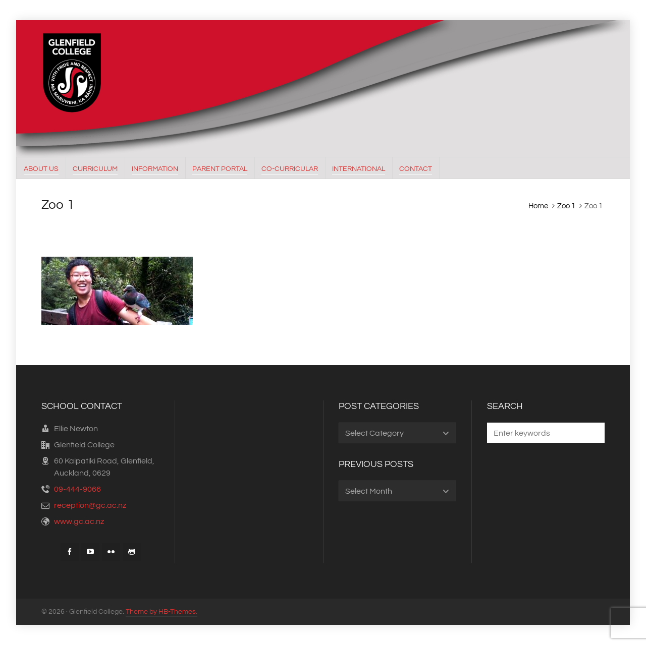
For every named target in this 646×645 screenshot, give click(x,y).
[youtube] (90, 552)
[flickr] (111, 552)
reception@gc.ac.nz (90, 505)
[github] (132, 552)
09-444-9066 (77, 489)
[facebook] (70, 552)
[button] (592, 433)
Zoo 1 (566, 206)
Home (538, 206)
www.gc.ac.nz (79, 521)
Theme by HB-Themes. (161, 611)
